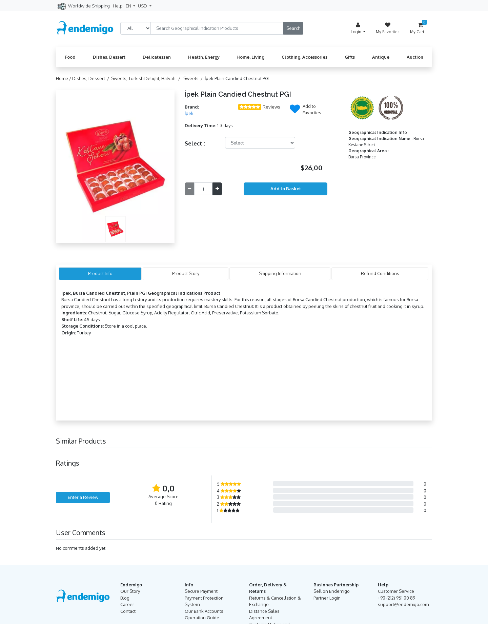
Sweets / (194, 78)
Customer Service (396, 591)
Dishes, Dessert (109, 57)
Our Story (130, 591)
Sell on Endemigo (331, 591)
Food (70, 57)
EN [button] (129, 5)
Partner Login (327, 598)
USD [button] (143, 5)
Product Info (100, 273)
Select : (195, 143)
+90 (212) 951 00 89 (396, 598)
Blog (124, 598)
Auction (415, 57)
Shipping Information (280, 273)
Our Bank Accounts (204, 611)
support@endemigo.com (403, 604)
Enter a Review (83, 497)
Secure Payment (201, 591)
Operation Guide (202, 617)
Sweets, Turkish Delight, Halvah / (146, 78)
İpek (189, 113)
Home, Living (250, 57)
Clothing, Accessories (304, 57)
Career (127, 604)
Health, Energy (204, 57)
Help (118, 5)
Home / (64, 78)
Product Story (185, 273)
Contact (128, 611)
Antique (380, 57)
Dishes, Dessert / (91, 78)
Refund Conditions (380, 273)
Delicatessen (157, 57)
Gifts (350, 57)
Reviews (271, 107)
